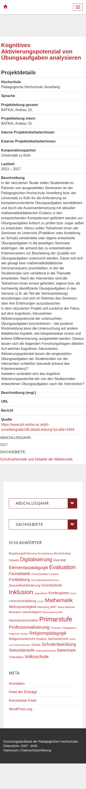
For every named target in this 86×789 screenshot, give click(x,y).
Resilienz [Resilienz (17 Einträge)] (41, 639)
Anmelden (17, 683)
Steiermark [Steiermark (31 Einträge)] (66, 650)
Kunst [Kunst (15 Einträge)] (73, 593)
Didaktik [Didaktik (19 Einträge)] (14, 560)
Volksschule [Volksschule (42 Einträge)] (36, 656)
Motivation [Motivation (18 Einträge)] (15, 612)
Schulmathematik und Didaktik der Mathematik (36, 459)
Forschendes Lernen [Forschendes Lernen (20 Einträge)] (44, 574)
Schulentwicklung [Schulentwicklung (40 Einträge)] (59, 644)
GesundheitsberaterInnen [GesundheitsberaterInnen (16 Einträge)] (45, 580)
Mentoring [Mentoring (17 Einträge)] (43, 607)
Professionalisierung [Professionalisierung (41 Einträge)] (29, 627)
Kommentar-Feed (22, 700)
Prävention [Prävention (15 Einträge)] (56, 627)
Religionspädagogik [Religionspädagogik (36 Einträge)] (47, 633)
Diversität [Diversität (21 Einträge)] (59, 560)
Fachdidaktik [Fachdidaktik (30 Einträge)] (19, 574)
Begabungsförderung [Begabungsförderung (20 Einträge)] (23, 553)
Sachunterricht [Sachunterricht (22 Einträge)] (58, 639)
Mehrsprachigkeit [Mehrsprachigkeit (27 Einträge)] (23, 607)
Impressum (11, 750)
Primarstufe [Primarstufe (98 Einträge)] (55, 619)
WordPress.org (20, 709)
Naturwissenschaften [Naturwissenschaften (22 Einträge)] (23, 620)
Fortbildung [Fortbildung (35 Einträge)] (19, 579)
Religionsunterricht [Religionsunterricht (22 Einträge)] (22, 639)
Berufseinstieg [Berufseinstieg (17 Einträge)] (62, 553)
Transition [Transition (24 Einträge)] (16, 657)
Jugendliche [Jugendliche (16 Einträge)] (41, 593)
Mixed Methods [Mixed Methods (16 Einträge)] (66, 607)
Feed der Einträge (23, 692)
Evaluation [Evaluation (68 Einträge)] (62, 567)
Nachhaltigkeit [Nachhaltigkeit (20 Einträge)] (31, 612)
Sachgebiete (46, 524)
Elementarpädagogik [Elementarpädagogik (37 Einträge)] (28, 567)
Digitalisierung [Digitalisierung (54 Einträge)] (36, 559)
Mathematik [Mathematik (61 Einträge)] (59, 600)
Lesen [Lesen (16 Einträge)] (40, 601)
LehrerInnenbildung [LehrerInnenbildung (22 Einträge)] (22, 601)
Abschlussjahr (46, 503)
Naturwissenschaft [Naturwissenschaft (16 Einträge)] (52, 612)
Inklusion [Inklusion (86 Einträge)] (21, 592)
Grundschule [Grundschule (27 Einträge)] (51, 585)
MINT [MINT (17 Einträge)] (53, 607)
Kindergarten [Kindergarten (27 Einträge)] (59, 593)
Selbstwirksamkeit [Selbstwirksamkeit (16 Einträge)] (46, 650)
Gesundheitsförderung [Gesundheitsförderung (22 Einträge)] (24, 585)
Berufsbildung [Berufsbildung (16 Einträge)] (45, 553)
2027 (4, 445)
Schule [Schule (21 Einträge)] (36, 645)
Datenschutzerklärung (36, 750)
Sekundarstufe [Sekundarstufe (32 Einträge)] (22, 650)
